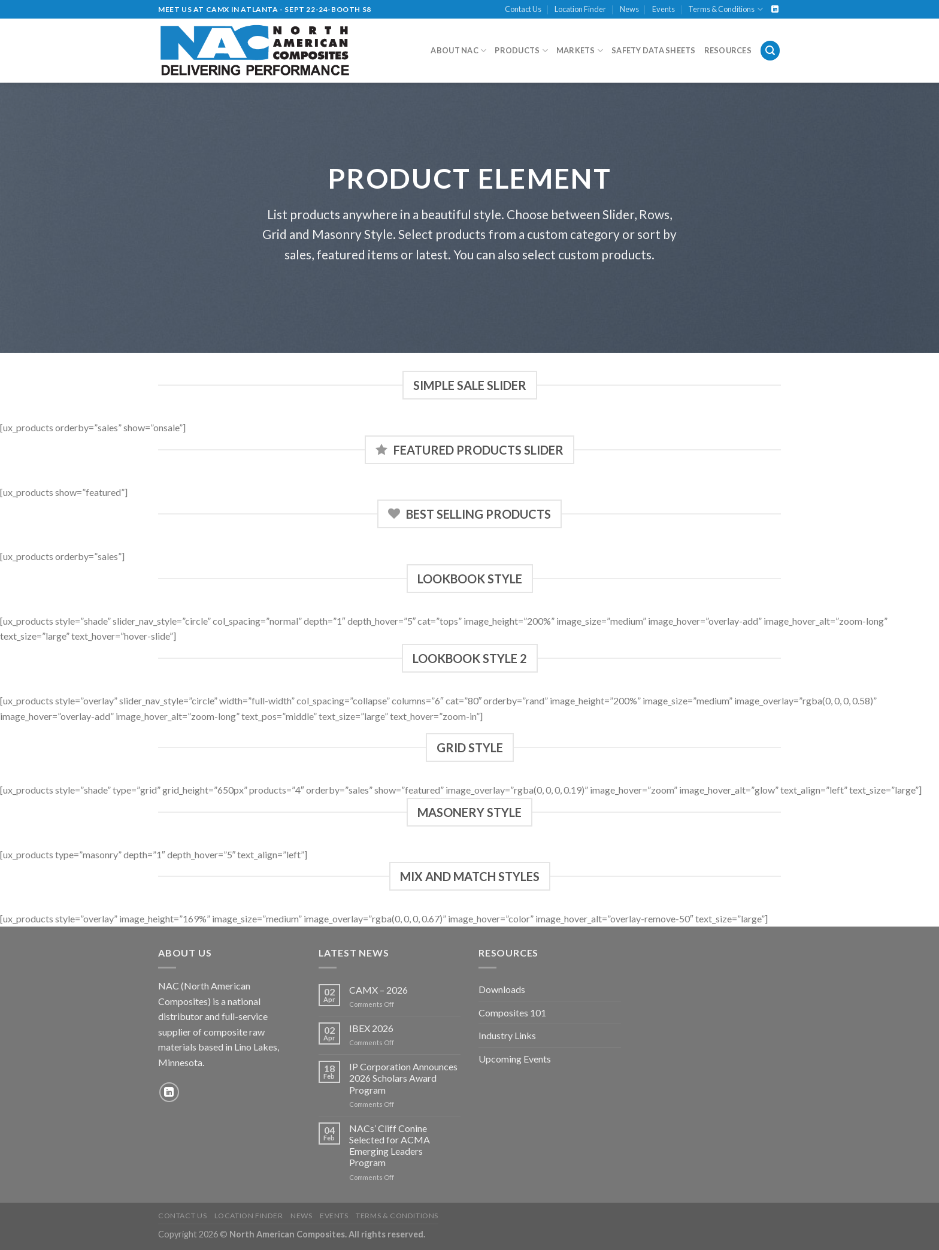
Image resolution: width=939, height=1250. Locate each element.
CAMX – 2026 (378, 989)
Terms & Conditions (725, 9)
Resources (728, 50)
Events (663, 9)
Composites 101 (512, 1012)
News (629, 9)
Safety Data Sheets (653, 50)
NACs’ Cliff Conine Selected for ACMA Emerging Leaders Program (389, 1145)
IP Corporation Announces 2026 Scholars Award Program (403, 1078)
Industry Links (507, 1035)
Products (521, 50)
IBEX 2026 (371, 1028)
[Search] (770, 50)
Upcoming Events (514, 1058)
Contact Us (523, 9)
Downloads (501, 989)
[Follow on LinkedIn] (775, 9)
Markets (579, 50)
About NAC (458, 50)
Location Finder (580, 9)
